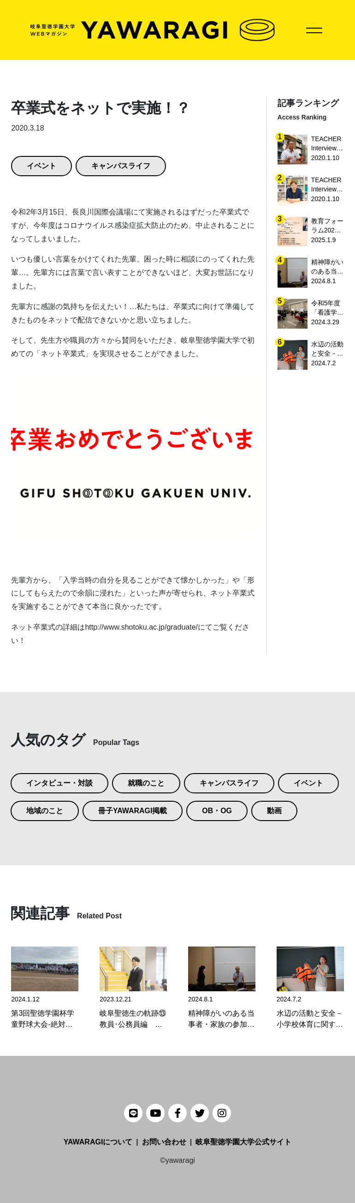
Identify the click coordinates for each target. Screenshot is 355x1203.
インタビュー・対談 (59, 783)
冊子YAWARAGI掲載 (132, 811)
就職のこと (146, 783)
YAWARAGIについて (98, 1142)
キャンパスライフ (120, 166)
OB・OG (217, 811)
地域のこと (44, 811)
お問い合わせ (164, 1142)
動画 (274, 811)
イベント (41, 166)
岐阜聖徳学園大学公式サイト (243, 1142)
